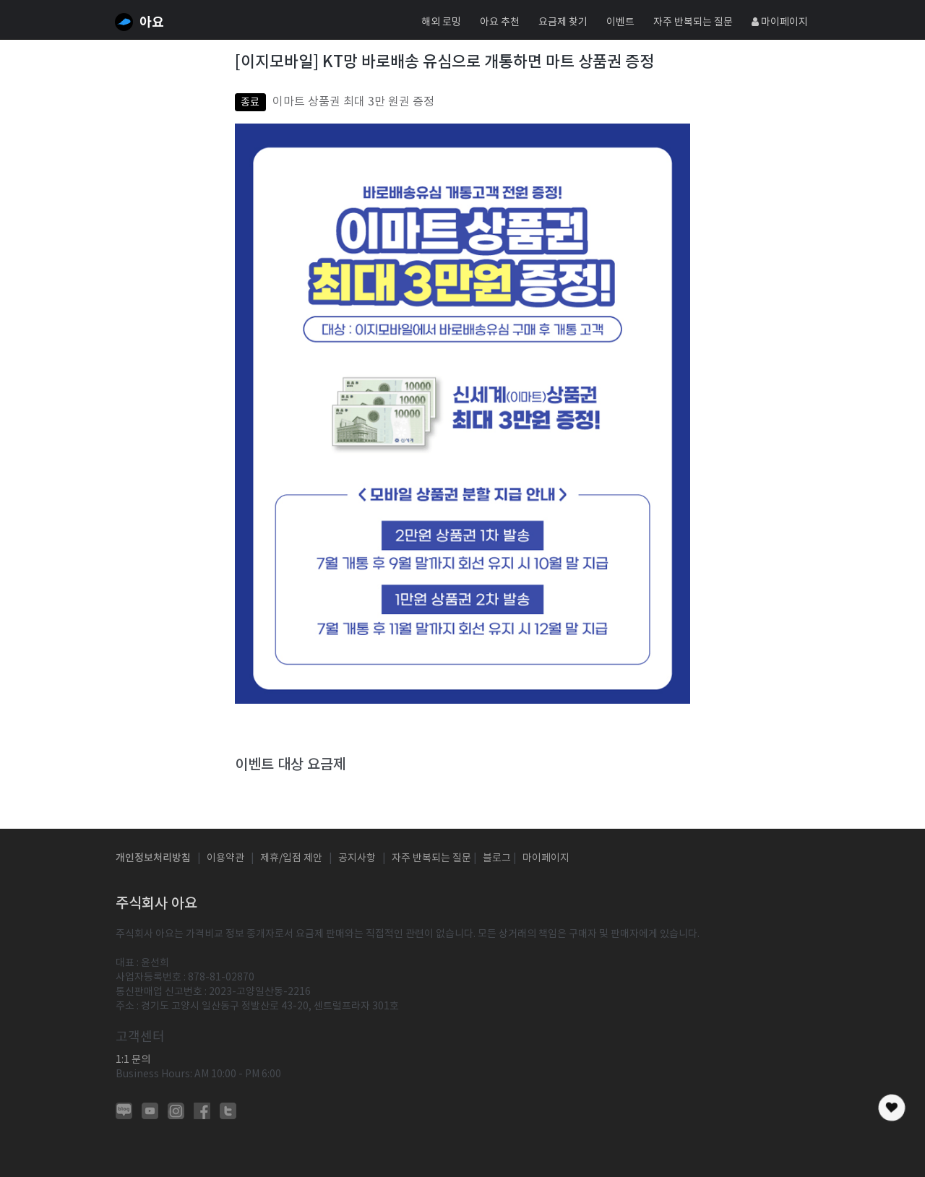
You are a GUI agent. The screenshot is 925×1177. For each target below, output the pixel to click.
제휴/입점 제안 (291, 857)
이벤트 (620, 21)
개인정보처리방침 (153, 857)
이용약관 (225, 857)
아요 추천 (500, 21)
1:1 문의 (133, 1059)
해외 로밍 (441, 21)
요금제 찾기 (563, 21)
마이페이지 (780, 21)
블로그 (497, 857)
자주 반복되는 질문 (693, 21)
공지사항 (357, 857)
